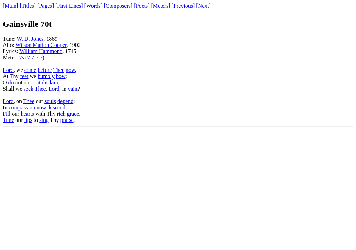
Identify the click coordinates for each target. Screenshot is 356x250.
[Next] (203, 6)
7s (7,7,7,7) (31, 57)
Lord (8, 70)
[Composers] (118, 6)
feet (24, 76)
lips (28, 120)
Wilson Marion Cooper (41, 45)
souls (50, 101)
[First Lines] (69, 6)
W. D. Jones (30, 39)
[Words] (93, 6)
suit (36, 82)
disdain (50, 82)
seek (28, 89)
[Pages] (45, 6)
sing (44, 120)
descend (56, 107)
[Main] (10, 6)
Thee (58, 70)
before (45, 70)
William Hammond (40, 51)
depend (65, 101)
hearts (27, 114)
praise (66, 120)
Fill (6, 114)
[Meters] (160, 6)
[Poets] (141, 6)
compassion (22, 107)
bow (61, 76)
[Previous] (183, 6)
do (11, 82)
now (70, 70)
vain (73, 89)
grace (73, 114)
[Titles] (27, 6)
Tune (8, 120)
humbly (46, 76)
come (30, 70)
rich (61, 114)
